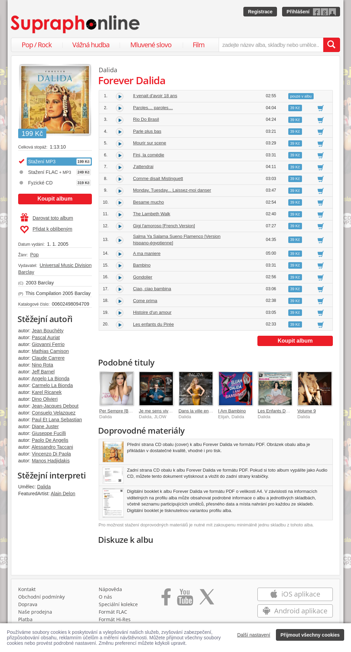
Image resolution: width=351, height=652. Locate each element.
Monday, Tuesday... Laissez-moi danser (172, 190)
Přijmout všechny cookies (310, 635)
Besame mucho (148, 202)
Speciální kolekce (118, 604)
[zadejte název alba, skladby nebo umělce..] (271, 45)
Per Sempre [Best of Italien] (126, 410)
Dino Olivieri (45, 399)
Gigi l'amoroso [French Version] (164, 225)
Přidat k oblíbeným (46, 230)
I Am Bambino (232, 410)
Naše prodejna (35, 612)
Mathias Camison (50, 351)
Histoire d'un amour (152, 312)
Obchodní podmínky (41, 596)
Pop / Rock (37, 44)
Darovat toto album (47, 218)
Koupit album (54, 199)
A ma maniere (146, 253)
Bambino (141, 265)
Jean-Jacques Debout (55, 406)
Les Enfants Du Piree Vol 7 (284, 410)
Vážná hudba (90, 44)
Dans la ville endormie (200, 410)
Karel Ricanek (47, 392)
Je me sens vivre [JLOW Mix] (167, 410)
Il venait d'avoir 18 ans (155, 95)
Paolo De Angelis (50, 440)
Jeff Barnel (43, 371)
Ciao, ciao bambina (152, 288)
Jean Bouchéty (48, 330)
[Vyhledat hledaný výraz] (331, 45)
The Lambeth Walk (151, 213)
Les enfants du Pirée (153, 324)
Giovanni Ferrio (48, 344)
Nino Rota (42, 365)
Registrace (260, 11)
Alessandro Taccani (52, 447)
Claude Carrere (48, 358)
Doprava (27, 604)
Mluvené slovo (150, 44)
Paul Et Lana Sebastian (57, 419)
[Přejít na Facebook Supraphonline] (166, 599)
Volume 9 (306, 410)
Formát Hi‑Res (115, 619)
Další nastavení (253, 635)
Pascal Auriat (46, 337)
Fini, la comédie (148, 154)
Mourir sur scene (149, 142)
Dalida (44, 486)
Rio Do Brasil (146, 119)
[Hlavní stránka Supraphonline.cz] (76, 24)
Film (199, 44)
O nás (105, 596)
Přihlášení (298, 11)
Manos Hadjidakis (51, 460)
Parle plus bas (147, 131)
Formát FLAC (113, 612)
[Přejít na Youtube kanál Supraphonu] (184, 599)
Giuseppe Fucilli (49, 433)
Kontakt (27, 589)
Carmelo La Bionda (52, 385)
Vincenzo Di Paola (51, 454)
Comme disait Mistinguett (158, 178)
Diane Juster (45, 426)
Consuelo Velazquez (54, 413)
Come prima (145, 300)
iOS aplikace (295, 594)
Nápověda (110, 589)
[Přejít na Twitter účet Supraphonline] (206, 599)
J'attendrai (143, 166)
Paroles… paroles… (153, 107)
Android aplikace (295, 610)
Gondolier (142, 277)
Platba (25, 619)
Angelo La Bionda (51, 378)
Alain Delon (63, 493)
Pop (34, 254)
